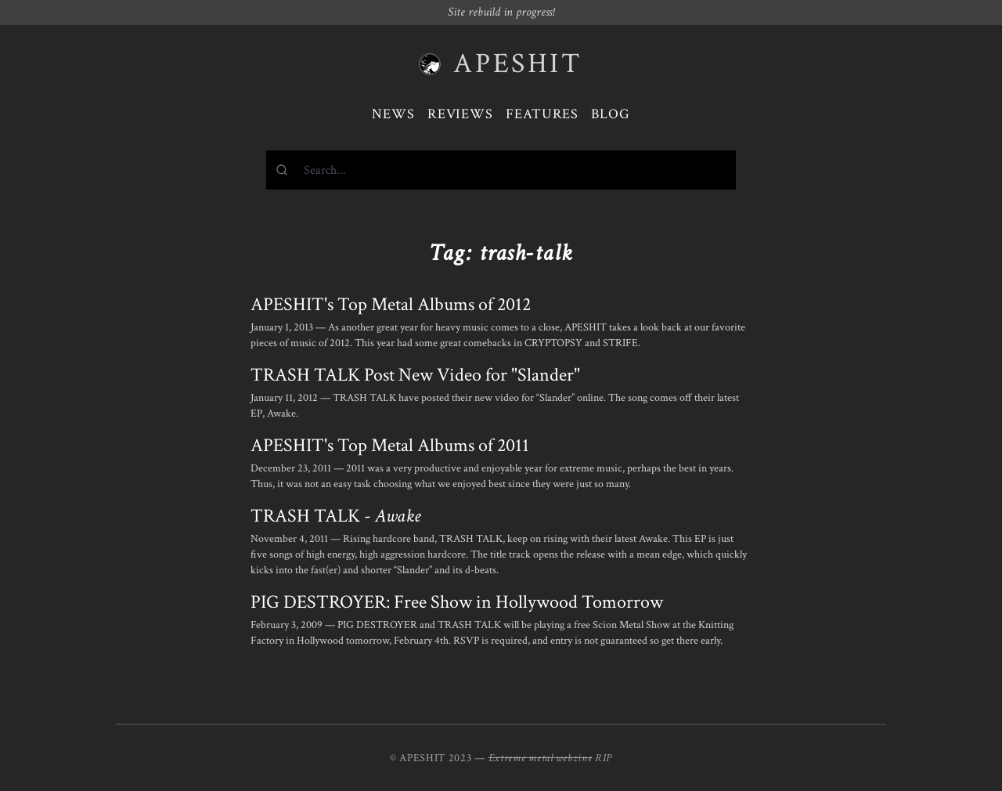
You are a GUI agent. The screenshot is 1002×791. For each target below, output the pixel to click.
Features (542, 114)
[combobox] (501, 170)
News (393, 114)
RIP (603, 758)
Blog (610, 114)
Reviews (460, 114)
